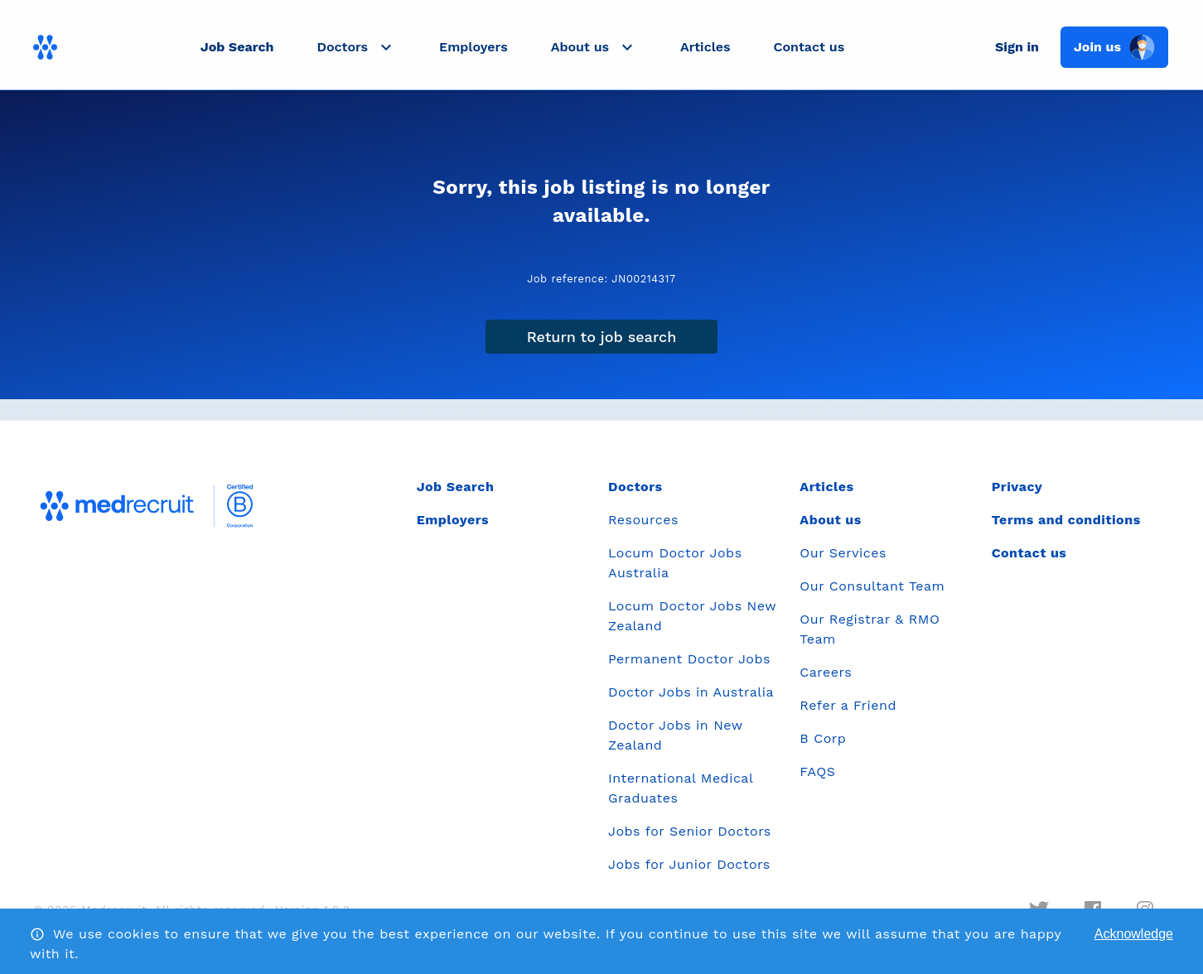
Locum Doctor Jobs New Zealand (692, 616)
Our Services (843, 553)
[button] (356, 47)
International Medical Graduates (680, 788)
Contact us (809, 47)
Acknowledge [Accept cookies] (1133, 934)
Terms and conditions (1066, 520)
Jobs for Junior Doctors (689, 864)
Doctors (635, 486)
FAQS (817, 771)
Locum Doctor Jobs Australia (675, 563)
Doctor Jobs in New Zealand (675, 735)
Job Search (237, 47)
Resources (643, 520)
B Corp (823, 738)
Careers (826, 672)
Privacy (1017, 486)
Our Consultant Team (872, 586)
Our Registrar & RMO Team (870, 629)
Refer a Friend (848, 705)
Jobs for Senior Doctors (689, 831)
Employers (473, 47)
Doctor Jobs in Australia (691, 692)
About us (830, 520)
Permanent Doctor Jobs (689, 659)
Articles (705, 47)
